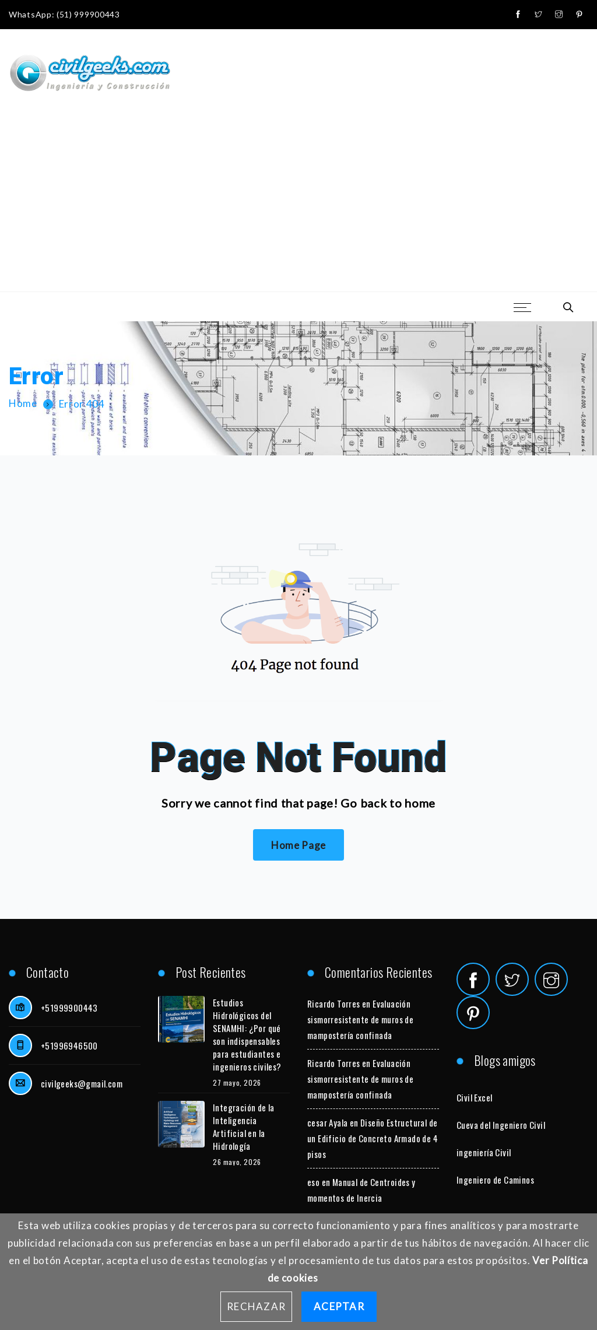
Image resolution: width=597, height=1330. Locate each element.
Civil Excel (474, 1097)
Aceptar (339, 1306)
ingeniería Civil (483, 1152)
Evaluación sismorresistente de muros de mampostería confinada (360, 1019)
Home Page (298, 845)
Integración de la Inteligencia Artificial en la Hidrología (244, 1126)
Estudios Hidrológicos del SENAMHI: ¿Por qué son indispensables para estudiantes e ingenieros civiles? (247, 1034)
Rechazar (256, 1306)
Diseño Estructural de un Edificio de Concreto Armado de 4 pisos (372, 1138)
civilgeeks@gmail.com (81, 1083)
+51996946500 (69, 1045)
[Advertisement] (298, 204)
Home (23, 403)
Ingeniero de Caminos (495, 1179)
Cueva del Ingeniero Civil (500, 1124)
